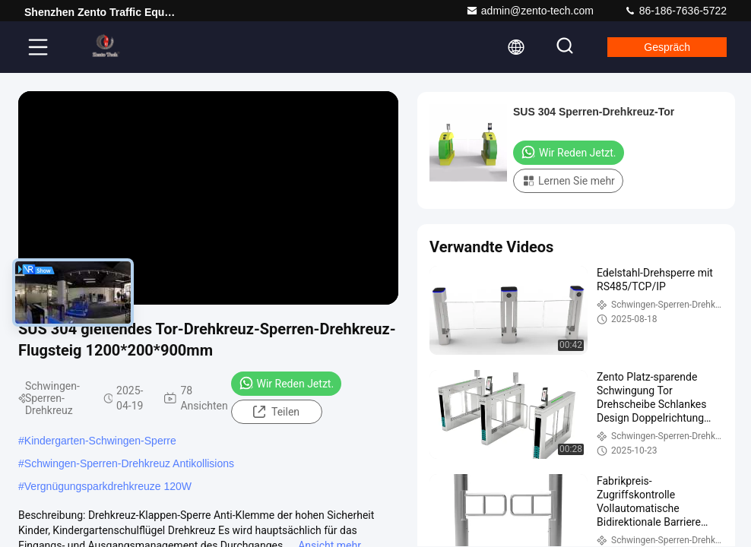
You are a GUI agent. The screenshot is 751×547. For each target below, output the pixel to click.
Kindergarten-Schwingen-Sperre (100, 441)
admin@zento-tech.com (530, 11)
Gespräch (667, 47)
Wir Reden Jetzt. (286, 382)
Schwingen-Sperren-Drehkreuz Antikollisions (129, 463)
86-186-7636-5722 (675, 11)
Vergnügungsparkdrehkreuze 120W (108, 486)
